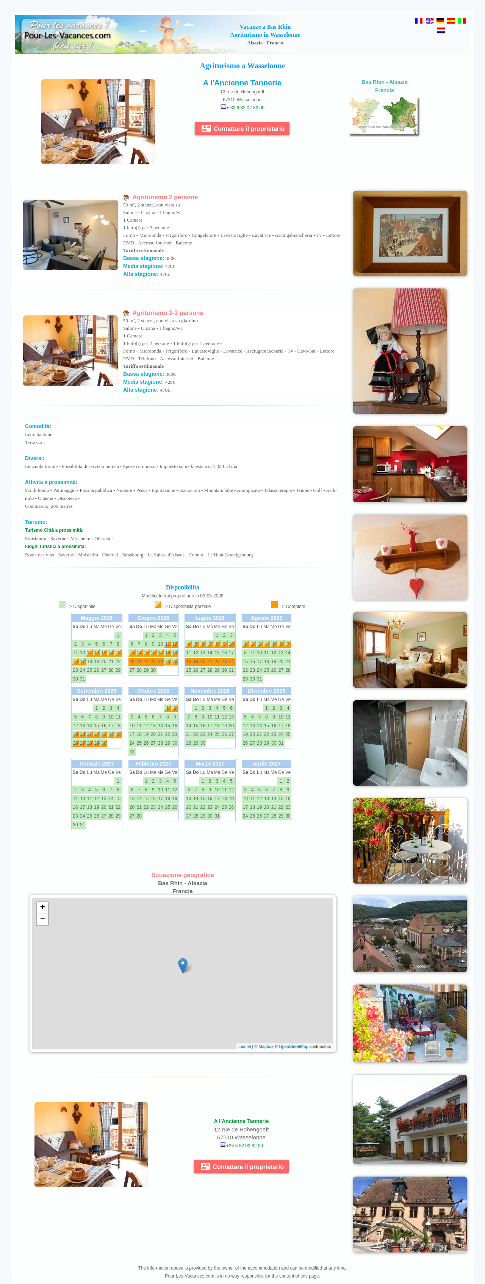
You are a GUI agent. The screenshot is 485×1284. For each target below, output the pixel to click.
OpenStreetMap (293, 1046)
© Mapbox (263, 1046)
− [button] (42, 919)
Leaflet (244, 1046)
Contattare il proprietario (243, 128)
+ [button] (42, 908)
